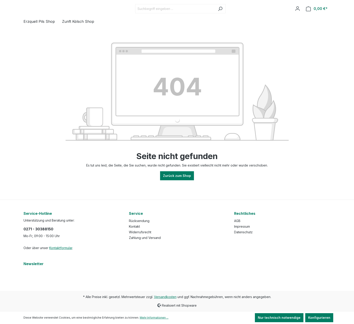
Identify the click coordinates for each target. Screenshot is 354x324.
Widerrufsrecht (140, 232)
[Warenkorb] (317, 16)
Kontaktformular (60, 248)
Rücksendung (139, 221)
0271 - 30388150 (38, 229)
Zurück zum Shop (177, 190)
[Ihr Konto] (297, 15)
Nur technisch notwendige (279, 317)
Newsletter (33, 264)
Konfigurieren (319, 317)
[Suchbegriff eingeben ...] (186, 16)
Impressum (242, 226)
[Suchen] (231, 16)
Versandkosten (165, 297)
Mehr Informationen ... (154, 317)
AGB (237, 221)
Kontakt (134, 226)
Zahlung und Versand (145, 238)
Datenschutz (243, 232)
